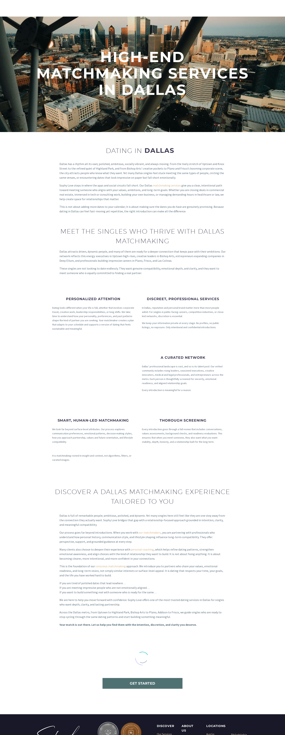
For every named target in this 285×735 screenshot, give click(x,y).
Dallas (210, 671)
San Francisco (239, 676)
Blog (185, 680)
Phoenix (236, 662)
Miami (210, 693)
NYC (208, 698)
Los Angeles (213, 689)
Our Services (164, 657)
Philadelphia (239, 657)
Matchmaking (165, 661)
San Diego (237, 671)
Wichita (235, 694)
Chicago (211, 666)
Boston (211, 661)
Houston (211, 680)
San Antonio (238, 667)
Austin (210, 657)
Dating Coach (165, 684)
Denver (210, 675)
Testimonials (190, 671)
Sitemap (187, 684)
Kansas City (213, 684)
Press (185, 675)
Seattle (235, 680)
